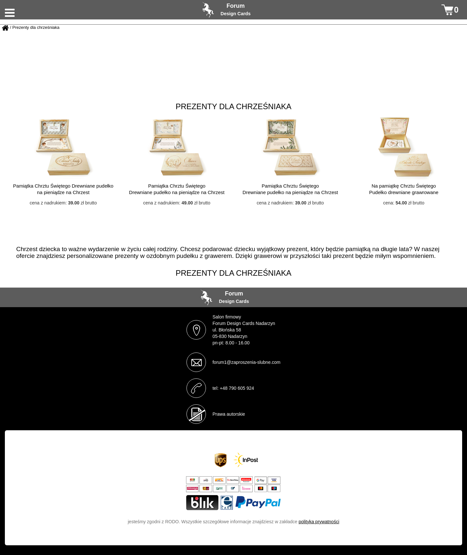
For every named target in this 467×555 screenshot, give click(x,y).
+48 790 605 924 (237, 388)
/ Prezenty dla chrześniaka (34, 27)
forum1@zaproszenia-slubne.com (246, 362)
